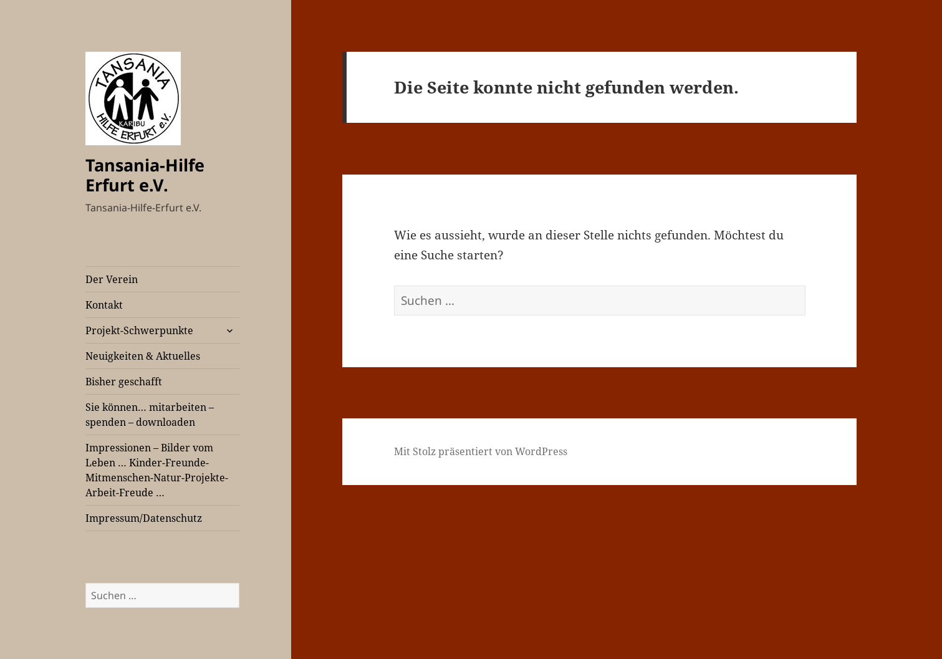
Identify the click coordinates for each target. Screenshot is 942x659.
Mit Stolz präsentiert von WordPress (480, 451)
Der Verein (111, 279)
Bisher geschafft (123, 381)
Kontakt (104, 305)
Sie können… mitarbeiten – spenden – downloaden (149, 414)
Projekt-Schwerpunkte (139, 330)
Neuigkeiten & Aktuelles (142, 356)
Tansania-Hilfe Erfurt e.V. (144, 174)
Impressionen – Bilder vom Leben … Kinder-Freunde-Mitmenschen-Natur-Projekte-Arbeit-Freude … (156, 470)
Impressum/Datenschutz (143, 518)
